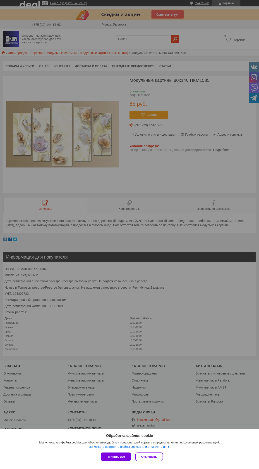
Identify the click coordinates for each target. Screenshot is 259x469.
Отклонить (149, 456)
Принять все (116, 456)
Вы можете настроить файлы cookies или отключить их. (128, 446)
